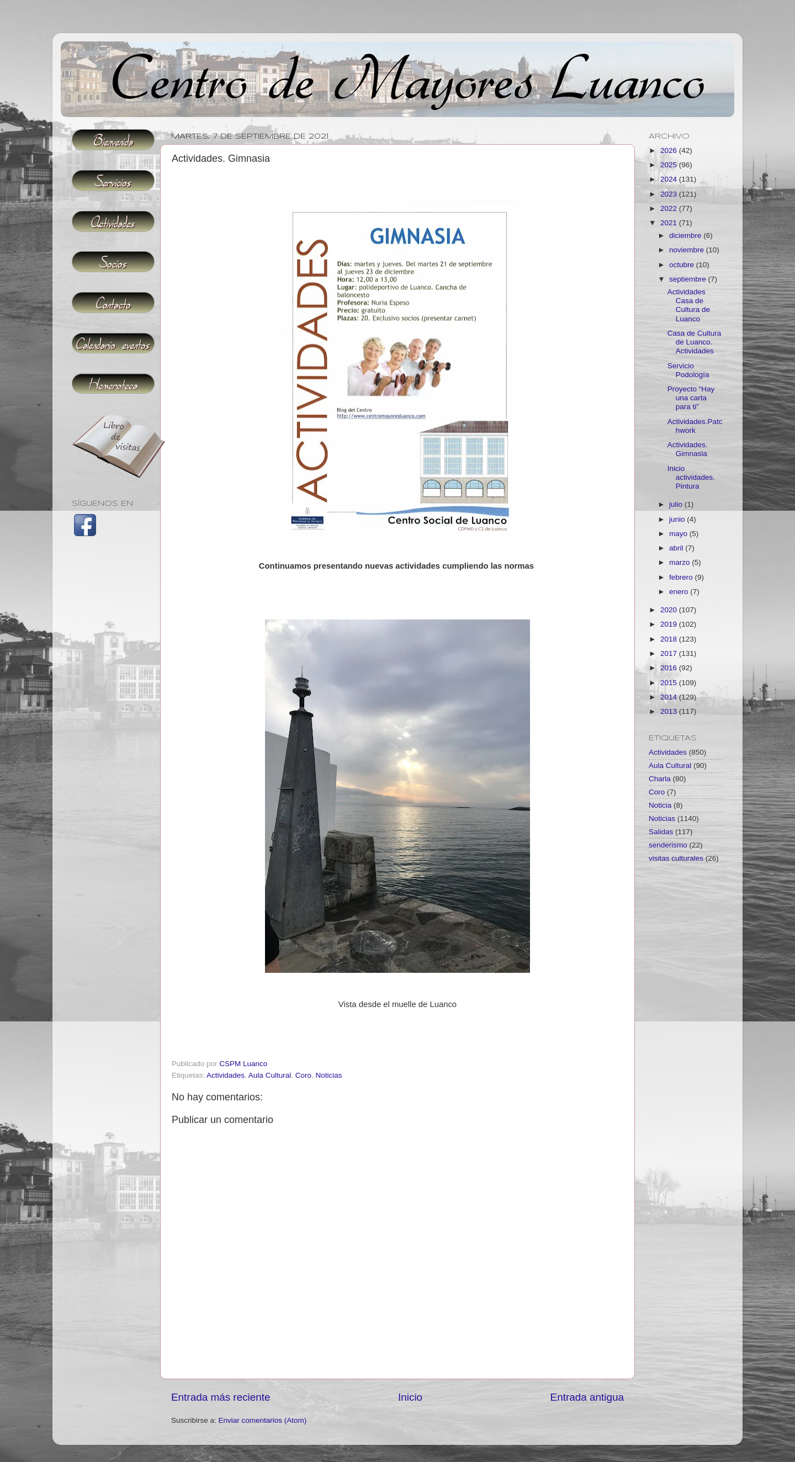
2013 (669, 711)
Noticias (328, 1075)
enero (679, 591)
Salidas (661, 832)
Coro (303, 1075)
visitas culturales (676, 858)
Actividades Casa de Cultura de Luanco (688, 305)
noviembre (687, 250)
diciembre (686, 235)
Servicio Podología (688, 370)
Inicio (410, 1397)
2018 (669, 639)
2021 (669, 223)
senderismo (668, 845)
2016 (669, 668)
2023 (669, 194)
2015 (669, 683)
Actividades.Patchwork (695, 426)
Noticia (660, 805)
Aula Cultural (269, 1075)
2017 (669, 653)
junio (678, 519)
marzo (680, 562)
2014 (669, 697)
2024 (669, 179)
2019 (669, 624)
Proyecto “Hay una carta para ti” (691, 398)
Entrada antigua (587, 1397)
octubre (682, 265)
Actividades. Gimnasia (687, 449)
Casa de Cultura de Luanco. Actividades (694, 342)
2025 (669, 165)
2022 (669, 208)
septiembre (688, 279)
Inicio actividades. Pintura (691, 477)
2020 (669, 610)
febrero (682, 577)
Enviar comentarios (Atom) (263, 1420)
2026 (669, 150)
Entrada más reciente (221, 1397)
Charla (660, 779)
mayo (679, 533)
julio (677, 504)
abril (677, 548)
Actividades (225, 1075)
